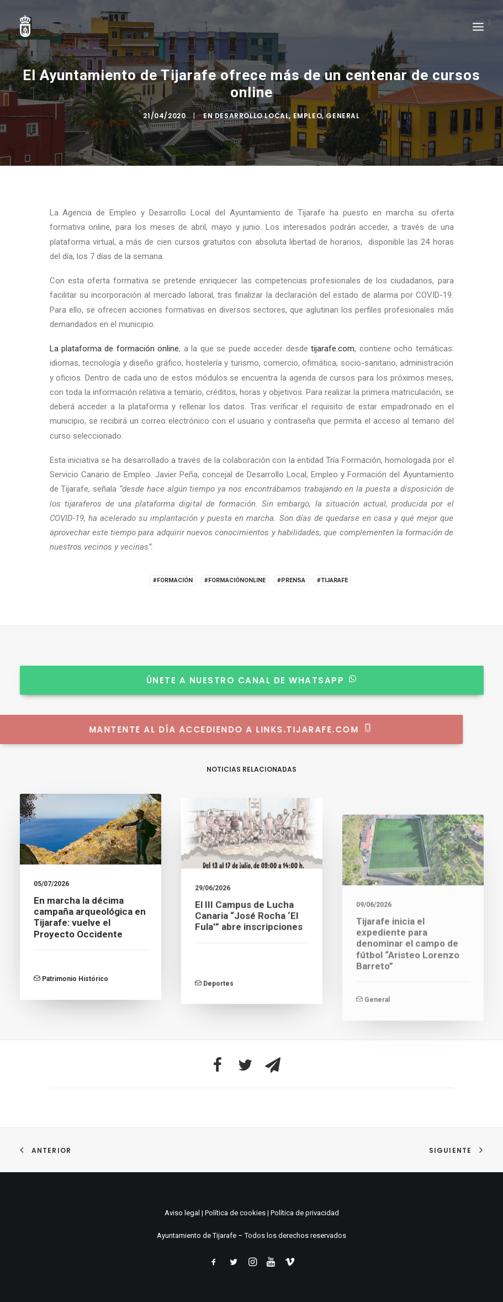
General (342, 115)
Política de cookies (235, 1213)
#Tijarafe (332, 580)
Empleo (307, 115)
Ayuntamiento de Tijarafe (196, 1235)
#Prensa (291, 580)
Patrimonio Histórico (75, 993)
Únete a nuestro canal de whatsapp (237, 680)
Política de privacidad (305, 1213)
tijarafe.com (332, 349)
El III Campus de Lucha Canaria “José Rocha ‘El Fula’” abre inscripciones (249, 960)
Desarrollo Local (252, 115)
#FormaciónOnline (235, 580)
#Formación (173, 580)
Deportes (218, 1028)
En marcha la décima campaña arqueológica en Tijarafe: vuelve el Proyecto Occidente (90, 931)
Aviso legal (182, 1213)
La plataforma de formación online (114, 349)
